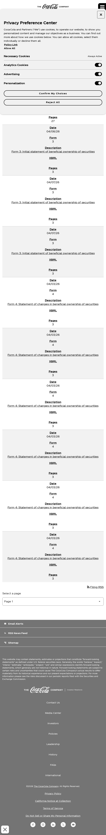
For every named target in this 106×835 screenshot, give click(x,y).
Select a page (11, 593)
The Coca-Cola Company (46, 786)
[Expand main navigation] (102, 7)
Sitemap (11, 642)
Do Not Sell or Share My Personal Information (53, 815)
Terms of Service (53, 808)
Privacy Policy (53, 793)
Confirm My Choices (53, 93)
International (53, 775)
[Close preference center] (100, 14)
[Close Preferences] (4, 829)
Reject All (53, 102)
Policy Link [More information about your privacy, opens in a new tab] (10, 44)
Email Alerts (13, 623)
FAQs (53, 765)
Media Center (53, 713)
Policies (53, 733)
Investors (53, 723)
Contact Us (53, 702)
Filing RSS (95, 587)
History (53, 754)
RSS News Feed (15, 633)
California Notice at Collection (53, 801)
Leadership (53, 744)
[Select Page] (53, 601)
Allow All (9, 48)
